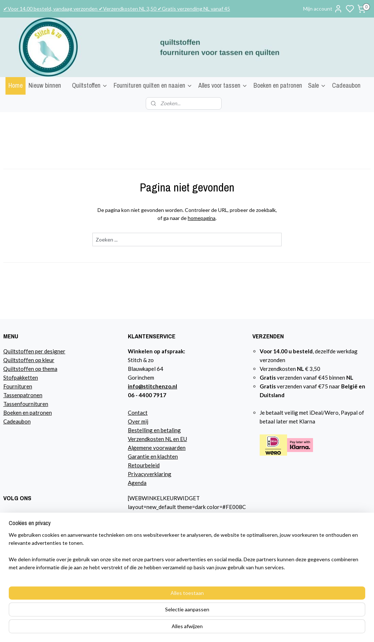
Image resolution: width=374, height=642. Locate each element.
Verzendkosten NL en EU (157, 439)
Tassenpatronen (22, 395)
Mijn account (323, 8)
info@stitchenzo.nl (152, 386)
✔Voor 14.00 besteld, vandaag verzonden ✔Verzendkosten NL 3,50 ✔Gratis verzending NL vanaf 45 (116, 8)
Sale (317, 85)
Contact (138, 412)
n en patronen (35, 412)
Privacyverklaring (149, 474)
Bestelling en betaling (154, 430)
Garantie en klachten (153, 456)
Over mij (138, 421)
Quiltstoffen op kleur (28, 360)
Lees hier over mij (24, 558)
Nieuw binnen (44, 85)
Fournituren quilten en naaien (153, 85)
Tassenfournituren (25, 403)
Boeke (11, 412)
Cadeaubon (346, 85)
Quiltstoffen (90, 85)
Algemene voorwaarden (157, 447)
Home (15, 85)
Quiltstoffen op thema (30, 368)
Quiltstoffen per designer (34, 351)
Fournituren (17, 386)
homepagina (201, 218)
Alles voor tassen (223, 85)
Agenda (137, 482)
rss (267, 628)
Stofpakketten (20, 377)
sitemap (254, 628)
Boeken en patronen (277, 85)
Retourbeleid (144, 465)
